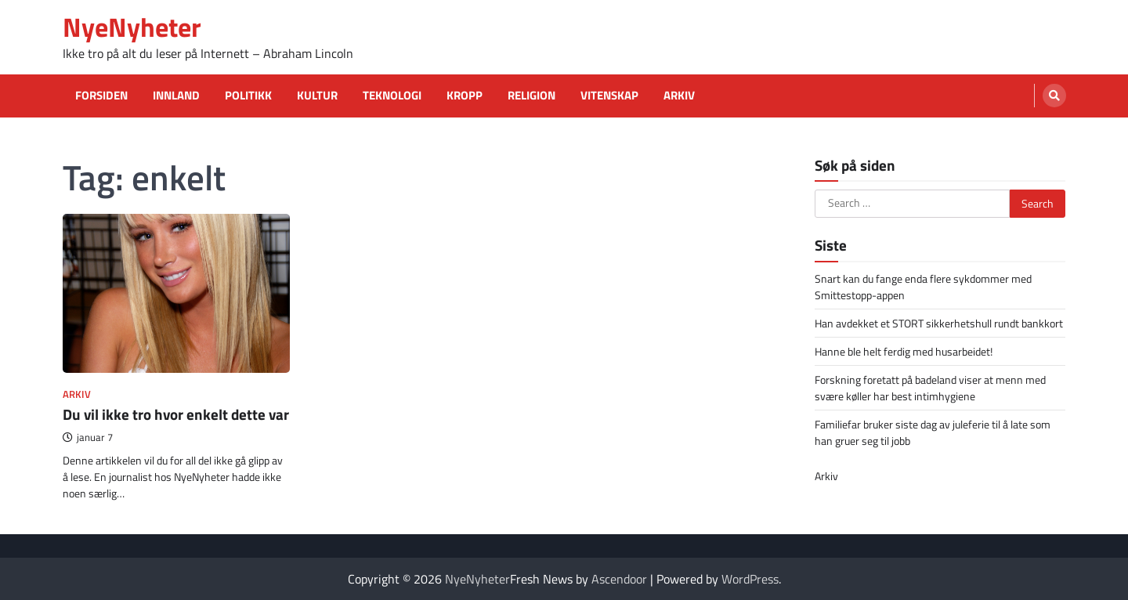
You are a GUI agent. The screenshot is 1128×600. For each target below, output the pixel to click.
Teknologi (392, 95)
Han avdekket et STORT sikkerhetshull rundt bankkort (939, 323)
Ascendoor (619, 578)
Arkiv (679, 95)
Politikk (248, 95)
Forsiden (101, 95)
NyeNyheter (132, 27)
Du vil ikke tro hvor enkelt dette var (176, 414)
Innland (176, 95)
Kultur (317, 95)
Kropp (464, 95)
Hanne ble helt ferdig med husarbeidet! (903, 351)
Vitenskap (609, 95)
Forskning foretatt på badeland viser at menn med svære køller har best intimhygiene (930, 387)
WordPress (750, 578)
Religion (531, 95)
